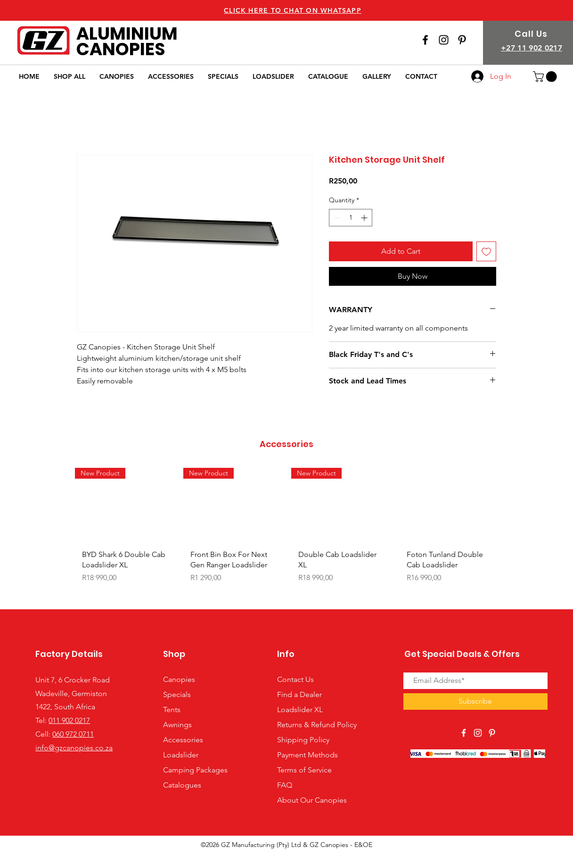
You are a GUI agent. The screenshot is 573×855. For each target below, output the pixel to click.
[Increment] (365, 217)
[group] (286, 534)
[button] (546, 76)
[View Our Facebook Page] (425, 39)
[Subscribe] (475, 701)
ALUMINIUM (127, 33)
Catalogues (182, 784)
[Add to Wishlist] (486, 251)
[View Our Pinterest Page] (492, 733)
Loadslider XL (300, 709)
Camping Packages (195, 769)
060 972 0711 (73, 734)
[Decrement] (336, 217)
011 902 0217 (69, 720)
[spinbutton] (350, 217)
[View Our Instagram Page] (443, 39)
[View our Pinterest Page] (462, 39)
